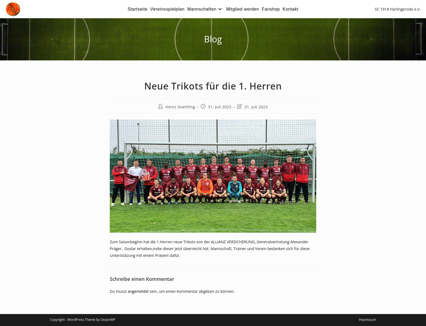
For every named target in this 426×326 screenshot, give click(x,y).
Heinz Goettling (180, 106)
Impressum (367, 319)
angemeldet (138, 291)
